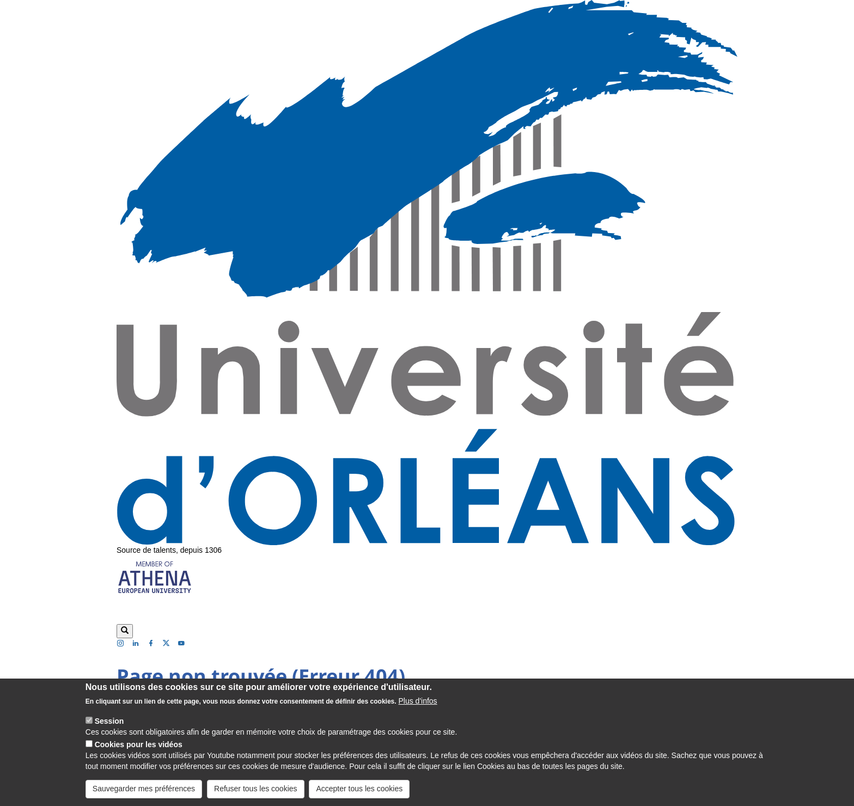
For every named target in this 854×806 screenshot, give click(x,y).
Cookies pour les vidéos (138, 752)
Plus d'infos (417, 709)
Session (109, 729)
